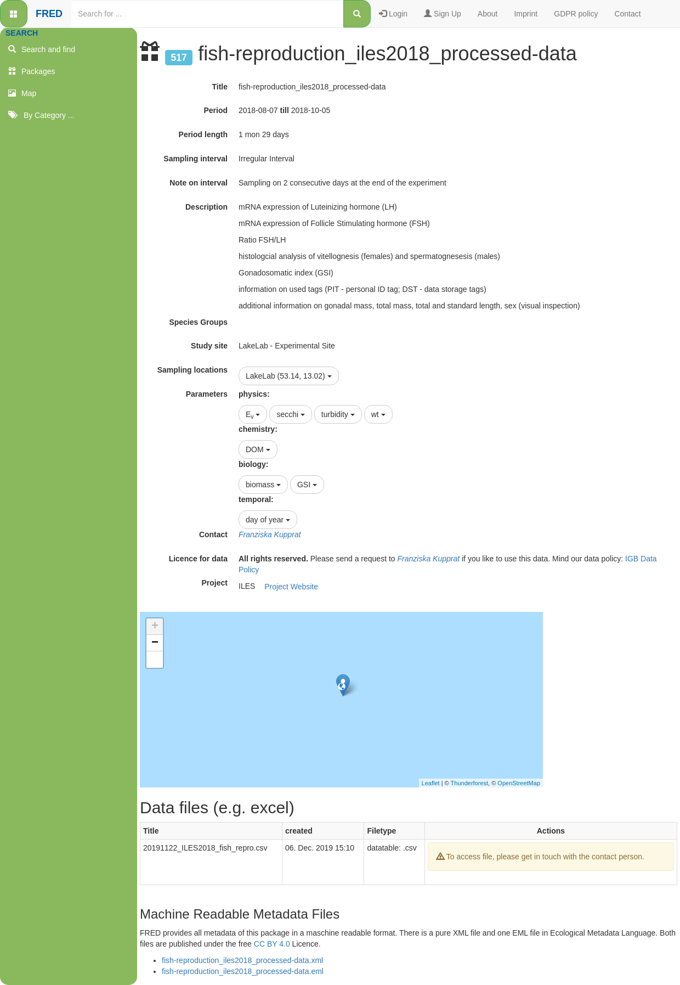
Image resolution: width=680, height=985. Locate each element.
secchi (290, 414)
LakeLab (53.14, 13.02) (289, 376)
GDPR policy (576, 13)
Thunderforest (469, 783)
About (488, 13)
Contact (627, 13)
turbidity (338, 414)
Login (393, 13)
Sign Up (442, 13)
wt (378, 414)
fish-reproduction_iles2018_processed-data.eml (243, 971)
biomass (263, 484)
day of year (268, 519)
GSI (307, 484)
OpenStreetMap (518, 783)
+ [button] (154, 626)
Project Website (291, 586)
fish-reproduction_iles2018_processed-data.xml (242, 960)
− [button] (154, 643)
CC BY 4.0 (272, 943)
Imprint (525, 13)
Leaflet (431, 783)
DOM (258, 449)
